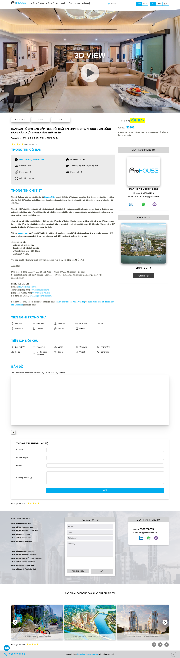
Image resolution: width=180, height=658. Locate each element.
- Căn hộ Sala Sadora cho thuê (23, 562)
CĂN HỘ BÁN (37, 3)
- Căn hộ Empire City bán (21, 523)
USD (145, 4)
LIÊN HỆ (86, 3)
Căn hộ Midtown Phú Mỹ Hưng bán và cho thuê (90, 637)
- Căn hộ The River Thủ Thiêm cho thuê (26, 558)
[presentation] (86, 562)
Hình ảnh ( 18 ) (20, 120)
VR (60, 120)
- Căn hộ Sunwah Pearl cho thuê (23, 569)
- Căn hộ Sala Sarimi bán (20, 534)
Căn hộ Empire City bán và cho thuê (37, 637)
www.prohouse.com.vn (40, 290)
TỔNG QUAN (74, 3)
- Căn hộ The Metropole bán (22, 527)
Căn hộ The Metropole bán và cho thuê (143, 637)
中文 (165, 4)
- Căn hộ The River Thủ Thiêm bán (24, 531)
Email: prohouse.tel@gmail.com (143, 196)
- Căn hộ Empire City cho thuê (22, 551)
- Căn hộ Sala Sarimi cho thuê (22, 565)
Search (113, 4)
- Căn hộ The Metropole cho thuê (23, 555)
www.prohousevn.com (41, 293)
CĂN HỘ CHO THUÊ (55, 3)
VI (153, 4)
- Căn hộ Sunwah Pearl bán (21, 541)
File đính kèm (78, 571)
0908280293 (147, 529)
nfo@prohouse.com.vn (27, 287)
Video (40, 120)
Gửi (105, 490)
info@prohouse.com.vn (148, 533)
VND (139, 4)
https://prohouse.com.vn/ (87, 654)
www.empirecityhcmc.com (41, 296)
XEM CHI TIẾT (143, 276)
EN (159, 4)
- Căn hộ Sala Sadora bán (21, 538)
